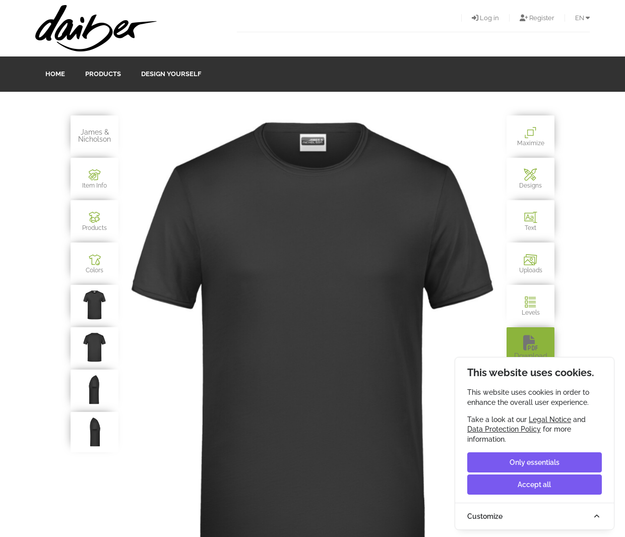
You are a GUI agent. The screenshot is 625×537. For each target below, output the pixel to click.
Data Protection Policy (504, 429)
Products (103, 74)
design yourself (171, 74)
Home (55, 74)
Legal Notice (550, 419)
